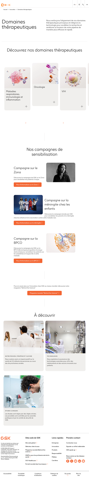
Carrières (55, 461)
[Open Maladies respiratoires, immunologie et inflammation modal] (17, 88)
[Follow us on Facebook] (67, 461)
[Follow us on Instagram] (83, 461)
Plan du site (78, 475)
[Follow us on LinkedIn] (79, 461)
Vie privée (67, 474)
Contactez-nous (71, 443)
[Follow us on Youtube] (75, 461)
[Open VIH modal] (73, 88)
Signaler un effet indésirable (75, 447)
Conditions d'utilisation (38, 475)
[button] (26, 123)
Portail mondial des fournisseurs (35, 464)
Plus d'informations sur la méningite (28, 223)
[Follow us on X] (71, 461)
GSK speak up (70, 450)
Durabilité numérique (21, 475)
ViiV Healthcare (30, 461)
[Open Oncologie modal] (45, 84)
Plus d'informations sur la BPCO (27, 261)
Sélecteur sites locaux (32, 447)
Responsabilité (56, 454)
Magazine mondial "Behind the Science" (44, 293)
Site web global (30, 443)
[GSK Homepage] (6, 5)
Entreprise (55, 443)
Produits (54, 450)
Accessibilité (7, 474)
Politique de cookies (54, 475)
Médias (54, 457)
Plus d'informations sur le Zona (27, 185)
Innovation (55, 447)
